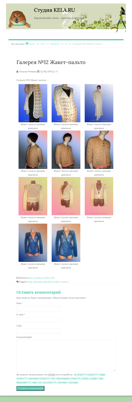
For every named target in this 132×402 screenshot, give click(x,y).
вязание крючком (43, 281)
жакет (57, 281)
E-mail (20, 314)
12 (66, 43)
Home (32, 43)
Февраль (55, 43)
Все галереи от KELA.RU (42, 277)
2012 (42, 43)
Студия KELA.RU (54, 10)
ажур (29, 281)
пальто (65, 281)
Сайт (19, 325)
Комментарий (24, 337)
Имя (19, 303)
